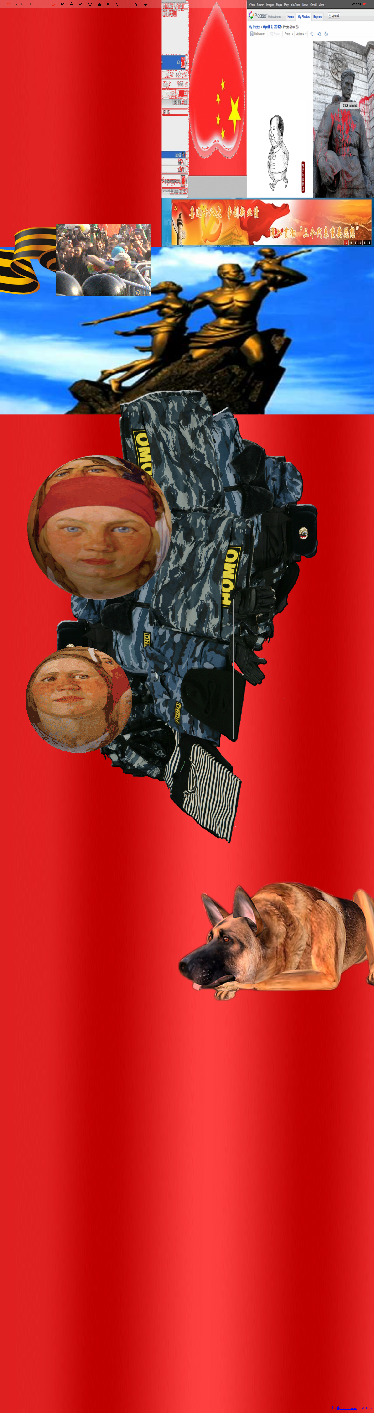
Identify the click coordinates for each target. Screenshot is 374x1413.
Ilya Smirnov (347, 1408)
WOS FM (356, 4)
